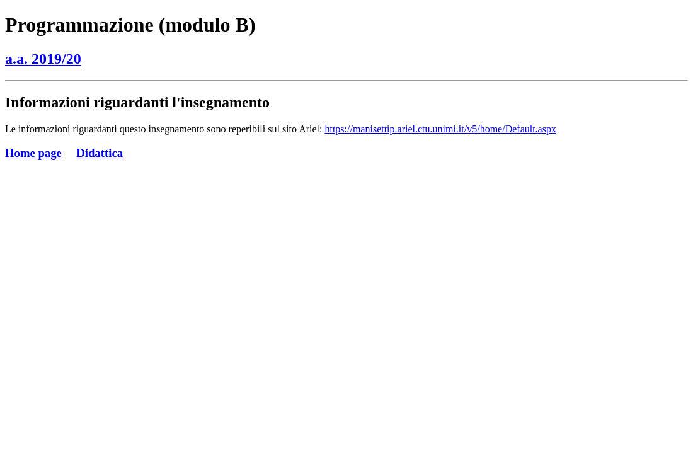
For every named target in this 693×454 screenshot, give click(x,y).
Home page (33, 153)
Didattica (99, 153)
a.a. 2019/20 (43, 58)
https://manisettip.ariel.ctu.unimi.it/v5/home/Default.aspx (440, 129)
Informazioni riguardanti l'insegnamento (137, 102)
